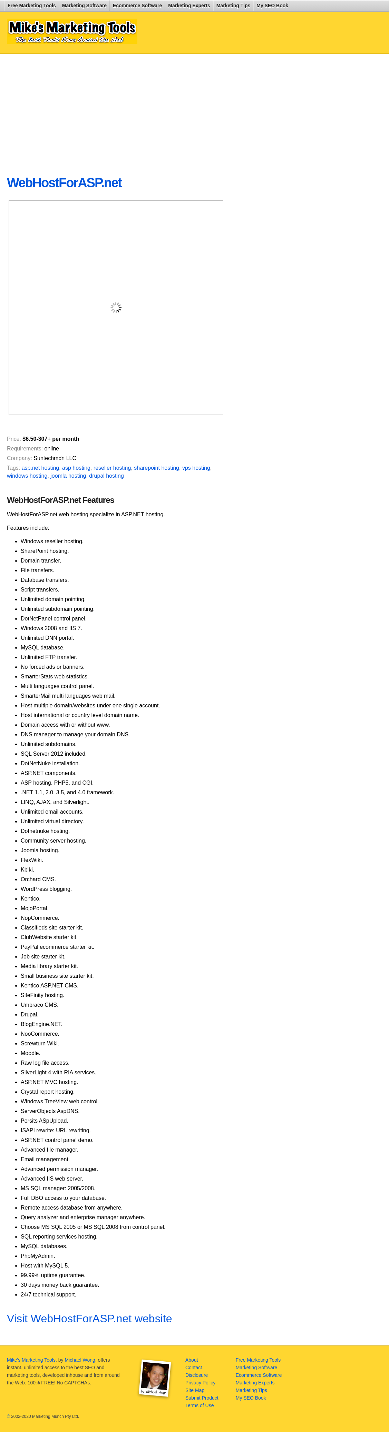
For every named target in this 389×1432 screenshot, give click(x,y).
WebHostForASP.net (64, 183)
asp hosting (76, 468)
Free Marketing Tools (32, 5)
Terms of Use (199, 1405)
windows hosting (27, 476)
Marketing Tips (233, 5)
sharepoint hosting (156, 468)
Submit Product (201, 1398)
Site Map (194, 1390)
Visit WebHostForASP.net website (89, 1318)
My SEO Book (272, 5)
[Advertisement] (174, 109)
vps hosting (196, 468)
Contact (193, 1367)
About (191, 1360)
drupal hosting (106, 476)
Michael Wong (80, 1360)
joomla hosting (68, 476)
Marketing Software (84, 5)
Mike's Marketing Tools (31, 1360)
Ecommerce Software (137, 5)
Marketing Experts (189, 5)
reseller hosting (112, 468)
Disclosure (196, 1375)
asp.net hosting (40, 468)
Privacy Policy (200, 1382)
